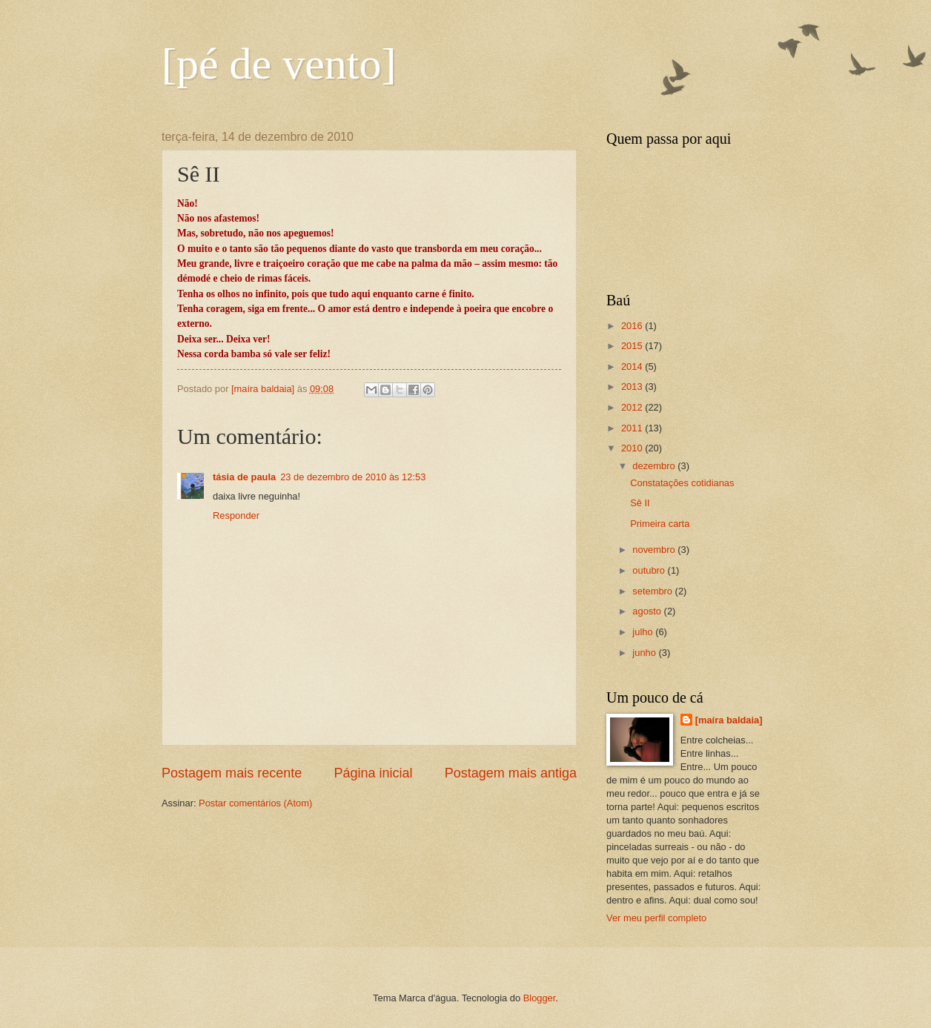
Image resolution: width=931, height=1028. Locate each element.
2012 (633, 407)
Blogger (539, 998)
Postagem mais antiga (511, 773)
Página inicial (373, 773)
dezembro (654, 465)
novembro (654, 549)
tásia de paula (244, 477)
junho (645, 652)
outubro (649, 570)
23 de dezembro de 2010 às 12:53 (352, 477)
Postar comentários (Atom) (255, 803)
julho (643, 631)
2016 (633, 325)
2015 (633, 345)
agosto (647, 611)
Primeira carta (659, 523)
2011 (633, 428)
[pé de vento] (279, 63)
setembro (653, 591)
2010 (633, 448)
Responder (236, 515)
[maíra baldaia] (729, 720)
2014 (633, 366)
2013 (633, 386)
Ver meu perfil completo (656, 917)
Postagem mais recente (232, 773)
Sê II (639, 502)
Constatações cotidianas (682, 482)
